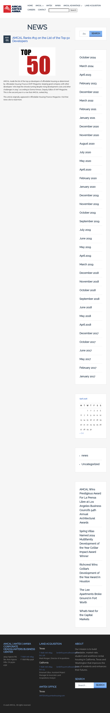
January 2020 (87, 186)
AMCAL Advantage (72, 6)
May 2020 (85, 160)
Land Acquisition (93, 6)
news (84, 455)
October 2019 (87, 212)
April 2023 (85, 74)
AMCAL (39, 6)
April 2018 (85, 324)
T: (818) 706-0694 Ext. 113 (45, 668)
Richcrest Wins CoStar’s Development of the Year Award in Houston (89, 573)
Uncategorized (90, 464)
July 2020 (85, 152)
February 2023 (88, 83)
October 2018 (87, 290)
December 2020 (89, 126)
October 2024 (87, 57)
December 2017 (89, 333)
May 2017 (85, 359)
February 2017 (87, 367)
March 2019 (86, 264)
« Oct (81, 433)
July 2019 (85, 229)
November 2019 (89, 204)
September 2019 (89, 221)
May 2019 (85, 247)
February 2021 (87, 109)
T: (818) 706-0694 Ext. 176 (45, 654)
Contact (42, 10)
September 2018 (89, 298)
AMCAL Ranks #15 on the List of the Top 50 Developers (41, 39)
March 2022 (86, 100)
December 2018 (89, 272)
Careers (31, 10)
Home (30, 6)
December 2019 (89, 195)
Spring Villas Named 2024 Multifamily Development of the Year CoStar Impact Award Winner (89, 544)
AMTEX (49, 6)
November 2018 (89, 281)
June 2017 (85, 350)
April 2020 (85, 169)
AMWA (58, 6)
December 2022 (89, 92)
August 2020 (87, 143)
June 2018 (85, 307)
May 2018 (85, 316)
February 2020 (88, 178)
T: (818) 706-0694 (27, 657)
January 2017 (87, 376)
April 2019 (85, 255)
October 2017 (87, 341)
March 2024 (86, 66)
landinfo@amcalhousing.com (63, 653)
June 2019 (85, 238)
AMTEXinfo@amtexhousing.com (46, 696)
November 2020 (89, 135)
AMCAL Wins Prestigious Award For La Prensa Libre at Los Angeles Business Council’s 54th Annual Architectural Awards (90, 506)
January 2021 (87, 117)
